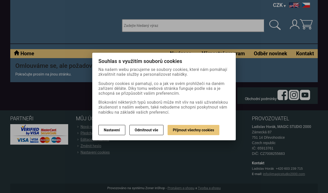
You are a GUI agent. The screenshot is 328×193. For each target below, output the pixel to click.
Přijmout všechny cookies (193, 130)
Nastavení (112, 130)
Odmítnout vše (146, 130)
